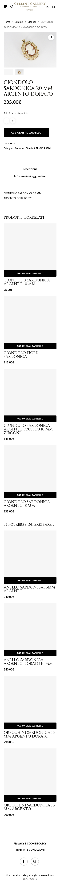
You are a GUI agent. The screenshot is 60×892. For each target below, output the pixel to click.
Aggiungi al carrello (26, 132)
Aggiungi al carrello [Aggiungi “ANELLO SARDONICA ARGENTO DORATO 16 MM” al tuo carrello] (30, 653)
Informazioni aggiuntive (30, 176)
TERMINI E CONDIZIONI (30, 849)
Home (7, 21)
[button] (5, 6)
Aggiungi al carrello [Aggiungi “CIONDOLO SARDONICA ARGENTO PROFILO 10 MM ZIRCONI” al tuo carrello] (30, 418)
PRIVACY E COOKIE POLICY (30, 843)
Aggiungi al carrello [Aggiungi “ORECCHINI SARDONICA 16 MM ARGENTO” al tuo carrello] (30, 798)
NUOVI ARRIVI (43, 148)
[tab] (30, 169)
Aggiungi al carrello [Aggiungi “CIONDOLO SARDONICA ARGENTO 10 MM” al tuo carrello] (30, 273)
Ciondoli (32, 21)
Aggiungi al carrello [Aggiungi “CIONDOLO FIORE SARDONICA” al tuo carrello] (30, 345)
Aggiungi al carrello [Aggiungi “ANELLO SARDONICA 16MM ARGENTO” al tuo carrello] (30, 580)
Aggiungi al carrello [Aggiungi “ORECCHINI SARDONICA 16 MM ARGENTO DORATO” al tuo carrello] (30, 725)
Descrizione (30, 169)
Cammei (19, 21)
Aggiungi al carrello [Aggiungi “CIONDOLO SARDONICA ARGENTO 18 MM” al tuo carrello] (30, 495)
